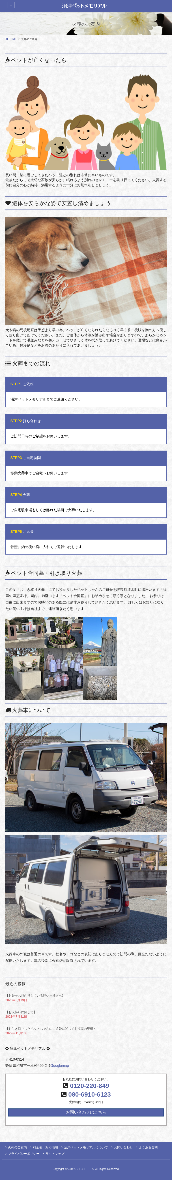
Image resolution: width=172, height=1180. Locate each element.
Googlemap (59, 1066)
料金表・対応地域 (45, 1147)
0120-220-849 (89, 1085)
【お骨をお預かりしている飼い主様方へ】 (35, 995)
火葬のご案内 (17, 1147)
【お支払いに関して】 (21, 1012)
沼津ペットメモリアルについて (86, 1147)
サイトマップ (54, 1153)
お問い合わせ (123, 1147)
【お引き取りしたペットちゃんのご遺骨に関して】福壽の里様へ (50, 1028)
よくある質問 (148, 1147)
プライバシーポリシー (23, 1153)
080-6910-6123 (89, 1094)
